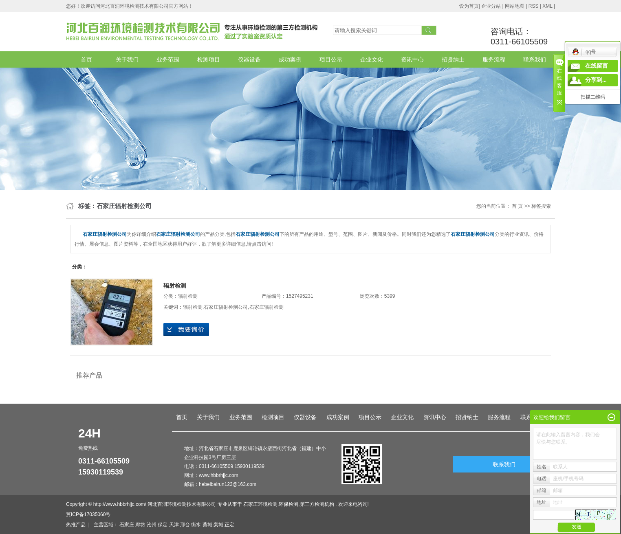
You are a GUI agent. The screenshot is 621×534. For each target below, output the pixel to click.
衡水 (196, 524)
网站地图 (515, 6)
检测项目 (208, 59)
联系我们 (534, 59)
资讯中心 (412, 59)
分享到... (596, 80)
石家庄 (126, 524)
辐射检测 (174, 285)
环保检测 (288, 504)
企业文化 (371, 59)
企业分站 (491, 6)
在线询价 (186, 329)
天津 (174, 524)
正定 (229, 524)
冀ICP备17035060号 (88, 514)
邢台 (185, 524)
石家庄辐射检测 (266, 307)
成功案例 (290, 59)
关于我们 (127, 59)
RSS (534, 6)
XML (547, 6)
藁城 (207, 524)
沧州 (151, 524)
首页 (86, 59)
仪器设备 (249, 59)
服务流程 (493, 59)
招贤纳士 (453, 59)
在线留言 (596, 66)
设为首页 (469, 6)
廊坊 (140, 524)
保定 (162, 524)
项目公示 (330, 59)
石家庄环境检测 (260, 504)
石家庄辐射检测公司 (226, 307)
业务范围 (167, 59)
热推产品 (76, 524)
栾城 (218, 524)
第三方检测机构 (317, 504)
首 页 (517, 206)
